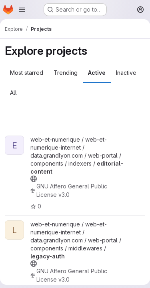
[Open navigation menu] (22, 9)
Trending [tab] (66, 72)
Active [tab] (97, 72)
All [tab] (13, 92)
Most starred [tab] (26, 72)
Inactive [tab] (126, 72)
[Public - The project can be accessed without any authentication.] (33, 179)
